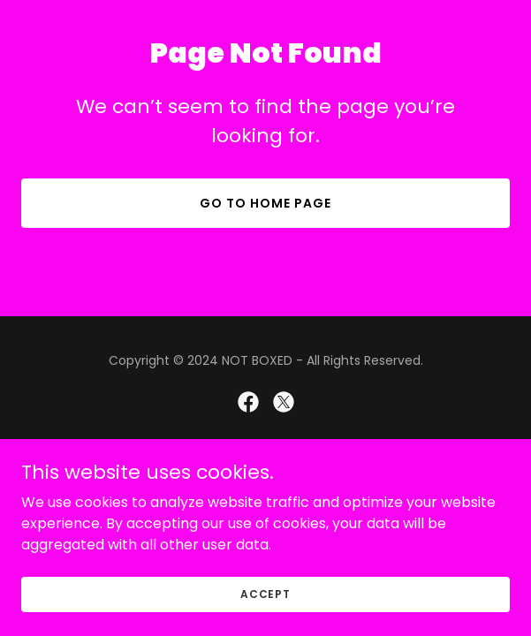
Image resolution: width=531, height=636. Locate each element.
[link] (248, 402)
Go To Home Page (265, 203)
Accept (265, 593)
